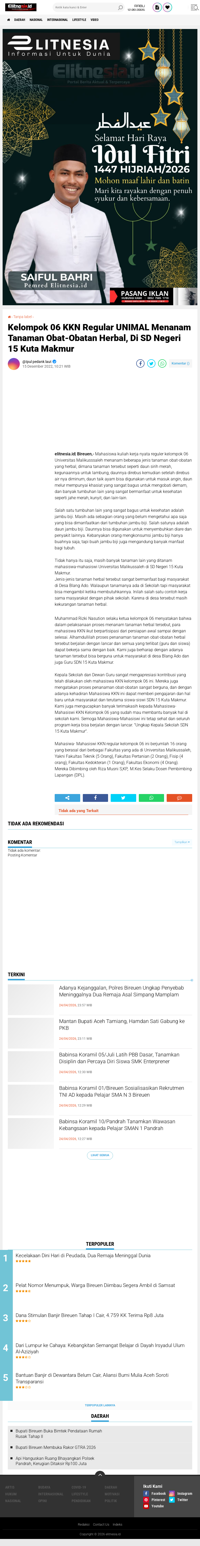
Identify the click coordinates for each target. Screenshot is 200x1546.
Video (115, 20)
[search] (89, 7)
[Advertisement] (100, 1201)
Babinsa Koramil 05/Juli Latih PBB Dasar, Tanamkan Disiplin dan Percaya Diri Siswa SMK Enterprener (120, 1064)
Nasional (44, 20)
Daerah (23, 20)
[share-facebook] (140, 363)
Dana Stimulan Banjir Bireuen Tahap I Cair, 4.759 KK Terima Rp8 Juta (104, 1323)
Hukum (11, 1500)
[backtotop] (100, 1482)
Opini (42, 1507)
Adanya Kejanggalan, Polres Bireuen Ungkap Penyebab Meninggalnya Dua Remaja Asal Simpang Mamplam (123, 997)
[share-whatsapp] (162, 363)
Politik (111, 1507)
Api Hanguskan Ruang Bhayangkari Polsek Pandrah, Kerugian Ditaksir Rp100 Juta (55, 1467)
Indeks (119, 1531)
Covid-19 (79, 1494)
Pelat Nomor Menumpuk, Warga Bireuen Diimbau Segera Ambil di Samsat (104, 1291)
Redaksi (82, 1531)
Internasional (70, 20)
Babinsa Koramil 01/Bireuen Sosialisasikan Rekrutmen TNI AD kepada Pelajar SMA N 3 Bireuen (122, 1097)
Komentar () (181, 363)
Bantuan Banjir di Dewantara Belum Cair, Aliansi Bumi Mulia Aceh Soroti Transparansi (99, 1386)
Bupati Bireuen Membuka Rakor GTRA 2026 (56, 1453)
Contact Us (101, 1531)
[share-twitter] (151, 363)
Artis (10, 1494)
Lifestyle (97, 20)
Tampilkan (182, 842)
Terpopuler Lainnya (100, 1412)
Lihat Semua (100, 1155)
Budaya (44, 1494)
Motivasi (112, 1500)
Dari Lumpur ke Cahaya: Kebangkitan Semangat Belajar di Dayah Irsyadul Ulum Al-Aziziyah (97, 1354)
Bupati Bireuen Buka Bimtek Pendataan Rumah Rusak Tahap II (59, 1440)
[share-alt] (67, 798)
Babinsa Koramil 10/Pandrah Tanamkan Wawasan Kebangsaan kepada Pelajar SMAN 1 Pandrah (125, 1131)
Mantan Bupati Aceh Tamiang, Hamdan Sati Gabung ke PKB (122, 1026)
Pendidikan (81, 1507)
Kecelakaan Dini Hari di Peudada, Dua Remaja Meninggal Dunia (104, 1256)
